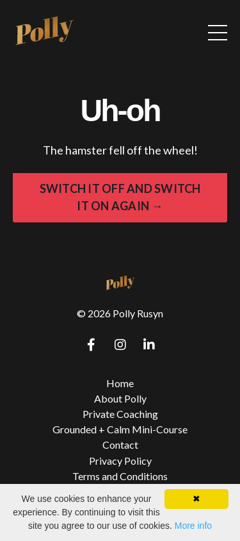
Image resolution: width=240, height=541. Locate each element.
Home (120, 383)
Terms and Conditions (120, 476)
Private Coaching (120, 414)
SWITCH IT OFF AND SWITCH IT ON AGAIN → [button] (120, 197)
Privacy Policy (120, 460)
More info (193, 525)
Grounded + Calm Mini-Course (120, 429)
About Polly (120, 398)
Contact (120, 444)
